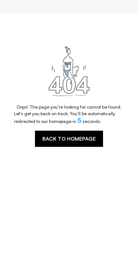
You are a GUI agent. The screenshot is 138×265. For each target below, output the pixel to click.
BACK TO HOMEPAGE (69, 138)
